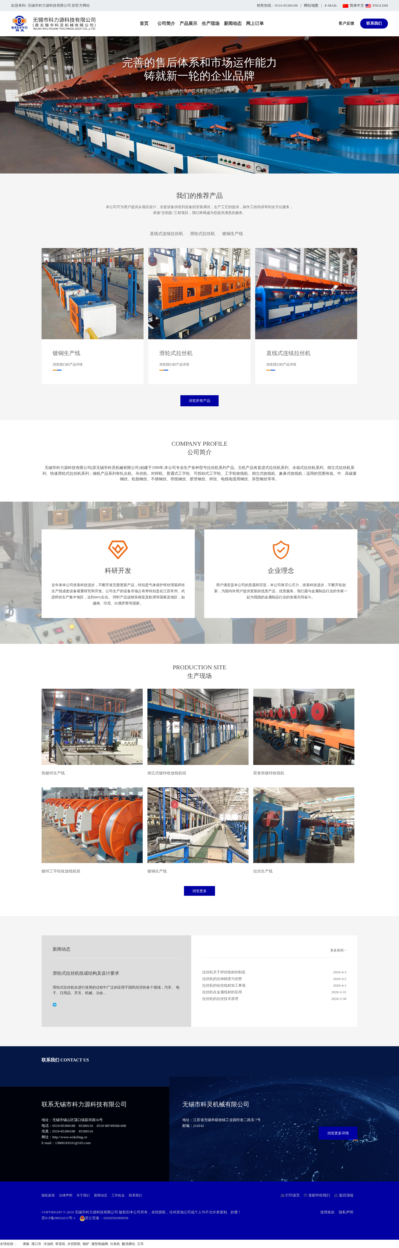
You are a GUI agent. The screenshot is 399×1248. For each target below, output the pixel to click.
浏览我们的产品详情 (68, 364)
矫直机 (60, 1244)
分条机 (115, 1244)
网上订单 (255, 23)
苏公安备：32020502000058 (104, 1218)
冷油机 (48, 1244)
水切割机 (74, 1244)
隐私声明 (346, 1212)
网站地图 (311, 5)
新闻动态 (233, 23)
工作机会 (118, 1195)
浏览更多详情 (338, 1133)
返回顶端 (346, 1195)
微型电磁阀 (99, 1244)
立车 (140, 1244)
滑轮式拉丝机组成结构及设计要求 (86, 973)
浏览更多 (199, 891)
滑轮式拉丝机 (202, 233)
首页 (144, 23)
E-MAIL (331, 5)
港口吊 (36, 1244)
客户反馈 (346, 23)
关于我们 (83, 1195)
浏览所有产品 (199, 401)
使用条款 (327, 1212)
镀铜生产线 (232, 233)
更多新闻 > (338, 950)
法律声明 (65, 1195)
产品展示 (188, 23)
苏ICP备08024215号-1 (58, 1218)
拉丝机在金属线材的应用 (222, 992)
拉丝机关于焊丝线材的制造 (223, 972)
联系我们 (374, 23)
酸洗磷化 (128, 1244)
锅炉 (86, 1244)
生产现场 (210, 23)
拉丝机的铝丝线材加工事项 (223, 985)
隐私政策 (48, 1195)
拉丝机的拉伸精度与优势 (222, 979)
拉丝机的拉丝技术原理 (220, 999)
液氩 (26, 1244)
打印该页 (292, 1195)
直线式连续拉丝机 (166, 233)
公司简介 (166, 23)
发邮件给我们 (319, 1195)
